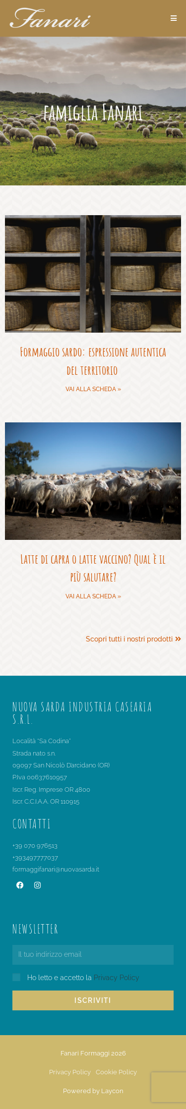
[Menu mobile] (174, 18)
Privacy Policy (116, 978)
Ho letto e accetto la (83, 978)
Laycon (112, 1091)
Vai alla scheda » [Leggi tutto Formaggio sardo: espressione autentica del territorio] (93, 389)
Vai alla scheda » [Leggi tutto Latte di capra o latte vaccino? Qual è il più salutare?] (93, 596)
